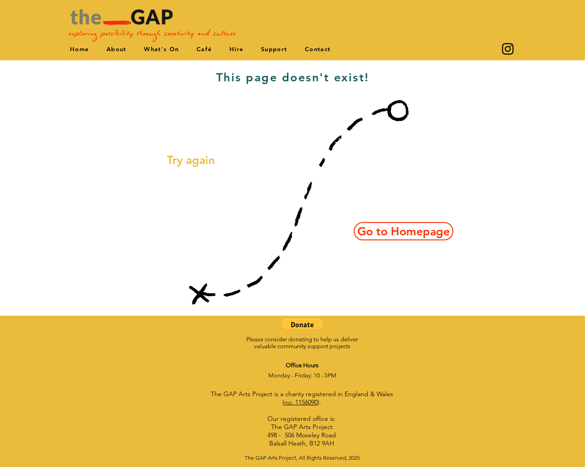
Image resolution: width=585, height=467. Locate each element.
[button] (302, 324)
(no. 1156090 (300, 402)
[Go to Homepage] (403, 231)
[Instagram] (508, 49)
